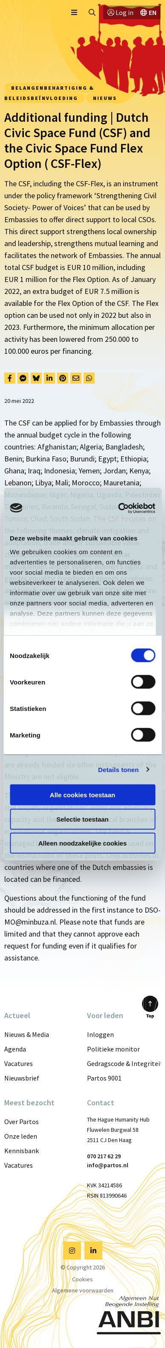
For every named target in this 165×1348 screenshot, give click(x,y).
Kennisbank (21, 1150)
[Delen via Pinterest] (62, 378)
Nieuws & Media (26, 1034)
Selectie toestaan (82, 818)
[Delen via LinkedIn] (49, 378)
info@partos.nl (107, 1165)
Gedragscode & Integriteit (124, 1063)
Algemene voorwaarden (82, 1290)
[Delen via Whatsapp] (89, 378)
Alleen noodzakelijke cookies (82, 843)
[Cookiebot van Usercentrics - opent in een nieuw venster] (118, 508)
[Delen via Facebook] (9, 378)
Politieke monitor (113, 1049)
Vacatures (18, 1063)
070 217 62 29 (104, 1156)
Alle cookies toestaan (82, 795)
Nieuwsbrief (21, 1078)
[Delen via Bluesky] (36, 378)
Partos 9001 (104, 1078)
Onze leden (20, 1136)
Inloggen (100, 1034)
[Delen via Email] (75, 378)
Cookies (82, 1279)
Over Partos (21, 1121)
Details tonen (118, 769)
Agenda (15, 1049)
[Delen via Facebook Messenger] (23, 378)
